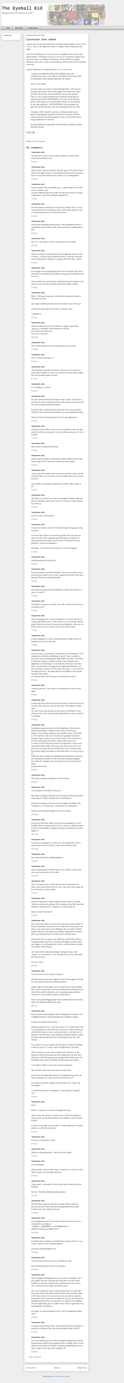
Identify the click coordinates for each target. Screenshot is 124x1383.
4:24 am (34, 915)
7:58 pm (34, 645)
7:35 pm (34, 596)
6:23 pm (34, 552)
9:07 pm (34, 245)
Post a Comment (35, 1357)
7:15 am (34, 438)
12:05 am (34, 861)
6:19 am (34, 391)
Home (8, 28)
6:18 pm (34, 1144)
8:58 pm (34, 770)
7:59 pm (34, 199)
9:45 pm (34, 782)
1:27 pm (34, 465)
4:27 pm (34, 1132)
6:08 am (34, 965)
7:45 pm (34, 630)
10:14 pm (34, 814)
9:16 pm (34, 263)
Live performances (38, 141)
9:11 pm (34, 1195)
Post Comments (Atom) (61, 1376)
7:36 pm (34, 610)
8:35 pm (34, 719)
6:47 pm (34, 581)
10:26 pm (34, 337)
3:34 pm (34, 490)
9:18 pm (34, 287)
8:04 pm (34, 695)
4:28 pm (34, 507)
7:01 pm (34, 1156)
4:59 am (34, 1317)
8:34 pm (34, 1176)
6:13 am (34, 379)
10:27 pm (34, 849)
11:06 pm (34, 349)
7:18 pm (34, 179)
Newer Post (31, 1368)
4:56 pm (34, 1352)
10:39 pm (34, 1232)
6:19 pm (34, 162)
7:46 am (34, 450)
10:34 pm (34, 1213)
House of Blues (62, 69)
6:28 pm (34, 564)
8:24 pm (34, 216)
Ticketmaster (59, 57)
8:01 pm (34, 680)
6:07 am (34, 361)
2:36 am (34, 893)
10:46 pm (34, 1252)
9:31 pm (34, 317)
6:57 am (34, 421)
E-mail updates (33, 28)
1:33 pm (34, 1332)
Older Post (82, 1368)
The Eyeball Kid (22, 8)
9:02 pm (34, 233)
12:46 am (34, 876)
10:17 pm (34, 834)
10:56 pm (34, 1269)
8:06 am (34, 1006)
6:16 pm (34, 519)
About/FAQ (19, 28)
